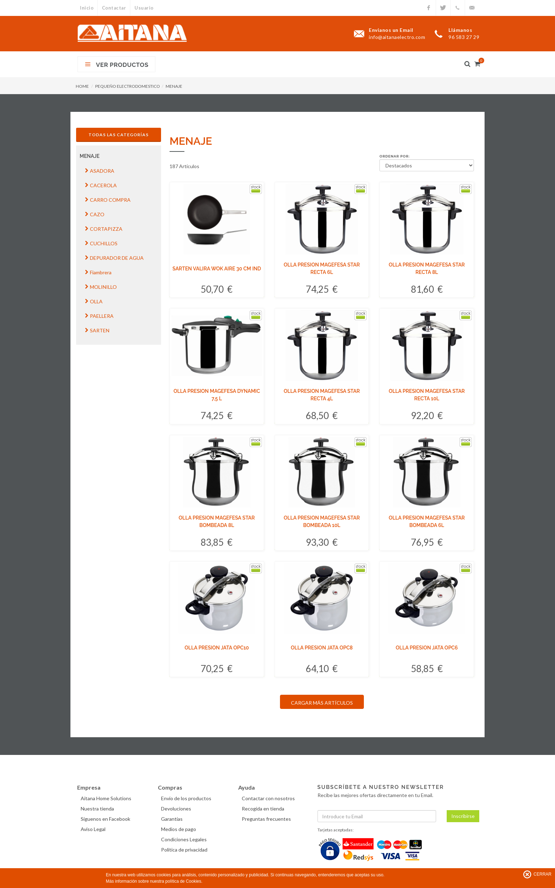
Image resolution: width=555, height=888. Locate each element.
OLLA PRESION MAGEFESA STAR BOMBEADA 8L (217, 521)
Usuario (145, 8)
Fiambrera (98, 272)
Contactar (114, 8)
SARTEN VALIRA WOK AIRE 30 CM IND (216, 268)
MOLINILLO (101, 287)
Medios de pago (179, 829)
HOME (82, 86)
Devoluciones (177, 809)
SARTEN (97, 330)
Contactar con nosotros (269, 798)
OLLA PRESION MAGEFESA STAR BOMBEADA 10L (322, 521)
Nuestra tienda (98, 809)
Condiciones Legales (185, 839)
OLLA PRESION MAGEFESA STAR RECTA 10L (427, 394)
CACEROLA (101, 185)
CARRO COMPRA (108, 200)
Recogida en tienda (263, 809)
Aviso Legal (93, 829)
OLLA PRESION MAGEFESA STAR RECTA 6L (322, 268)
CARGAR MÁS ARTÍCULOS (322, 703)
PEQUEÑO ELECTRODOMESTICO (127, 86)
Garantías (173, 819)
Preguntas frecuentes (267, 819)
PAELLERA (99, 316)
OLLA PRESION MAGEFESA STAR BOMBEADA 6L (427, 521)
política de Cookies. (183, 881)
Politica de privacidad (185, 850)
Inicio (86, 8)
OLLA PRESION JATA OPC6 (427, 648)
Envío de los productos (187, 798)
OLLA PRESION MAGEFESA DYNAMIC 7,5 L (216, 394)
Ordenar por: (394, 156)
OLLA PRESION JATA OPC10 (216, 648)
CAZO (94, 214)
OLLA (94, 301)
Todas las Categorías (118, 134)
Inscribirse (463, 816)
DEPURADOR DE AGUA (114, 258)
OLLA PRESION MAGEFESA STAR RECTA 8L (427, 268)
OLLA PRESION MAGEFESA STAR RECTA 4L (322, 394)
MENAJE (174, 86)
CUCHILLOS (101, 243)
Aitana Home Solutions (106, 798)
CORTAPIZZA (103, 229)
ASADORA (99, 170)
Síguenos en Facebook (106, 819)
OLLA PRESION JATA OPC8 (322, 648)
